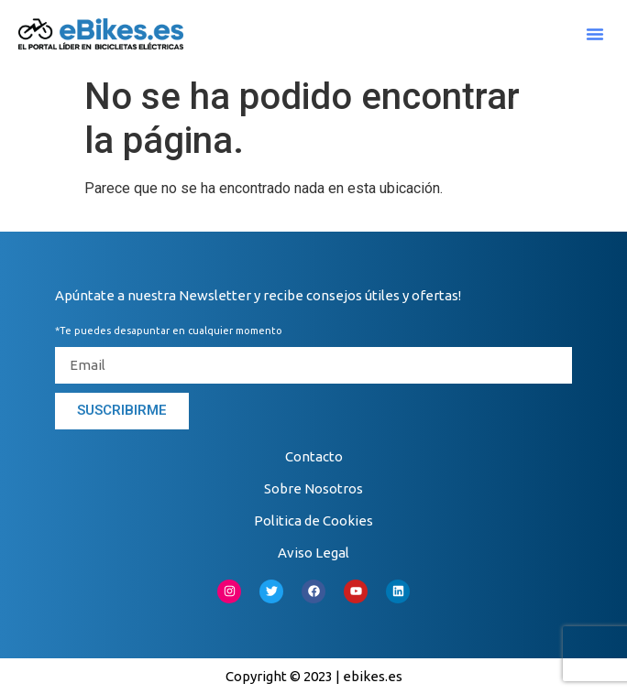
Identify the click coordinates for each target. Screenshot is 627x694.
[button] (595, 34)
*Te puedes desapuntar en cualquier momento (168, 330)
